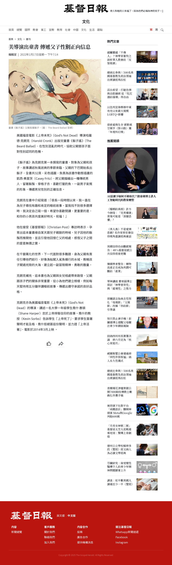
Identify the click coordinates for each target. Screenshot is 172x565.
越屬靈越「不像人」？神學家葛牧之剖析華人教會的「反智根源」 (119, 58)
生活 (92, 30)
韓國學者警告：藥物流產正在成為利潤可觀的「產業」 (119, 267)
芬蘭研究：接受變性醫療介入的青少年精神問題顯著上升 (119, 466)
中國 (75, 30)
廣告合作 (82, 537)
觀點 (100, 30)
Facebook (122, 537)
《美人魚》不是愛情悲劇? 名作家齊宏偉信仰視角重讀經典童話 (120, 232)
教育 (59, 30)
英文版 (61, 515)
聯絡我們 (49, 537)
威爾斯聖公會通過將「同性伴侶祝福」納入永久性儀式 (119, 357)
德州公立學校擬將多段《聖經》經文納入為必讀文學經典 (119, 449)
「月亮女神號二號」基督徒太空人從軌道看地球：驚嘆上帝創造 (119, 431)
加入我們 (49, 542)
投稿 (79, 532)
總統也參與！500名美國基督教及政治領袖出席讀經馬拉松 (120, 76)
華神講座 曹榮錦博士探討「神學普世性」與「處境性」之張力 (119, 284)
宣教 (51, 30)
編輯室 (13, 54)
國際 (27, 30)
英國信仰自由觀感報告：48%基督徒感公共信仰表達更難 (119, 250)
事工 (43, 30)
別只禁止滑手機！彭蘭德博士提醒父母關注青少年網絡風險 (119, 322)
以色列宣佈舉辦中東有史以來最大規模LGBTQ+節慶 (119, 111)
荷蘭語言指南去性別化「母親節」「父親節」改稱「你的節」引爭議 (119, 304)
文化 (86, 21)
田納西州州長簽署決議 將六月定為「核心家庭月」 (119, 339)
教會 (35, 30)
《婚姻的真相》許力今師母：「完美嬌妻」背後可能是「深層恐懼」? (120, 214)
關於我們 (49, 532)
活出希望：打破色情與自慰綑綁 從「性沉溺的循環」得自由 (119, 93)
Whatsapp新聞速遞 (127, 532)
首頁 (11, 30)
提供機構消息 (85, 542)
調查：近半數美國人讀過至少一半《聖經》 (120, 482)
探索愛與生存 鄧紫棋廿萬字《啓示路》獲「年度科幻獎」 (119, 128)
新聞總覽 (16, 532)
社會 (67, 30)
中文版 (72, 515)
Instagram (122, 542)
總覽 (19, 30)
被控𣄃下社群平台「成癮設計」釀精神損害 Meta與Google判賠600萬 (119, 411)
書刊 (28, 39)
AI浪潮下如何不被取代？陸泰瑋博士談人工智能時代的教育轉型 (131, 198)
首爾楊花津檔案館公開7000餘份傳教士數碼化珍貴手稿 (119, 391)
